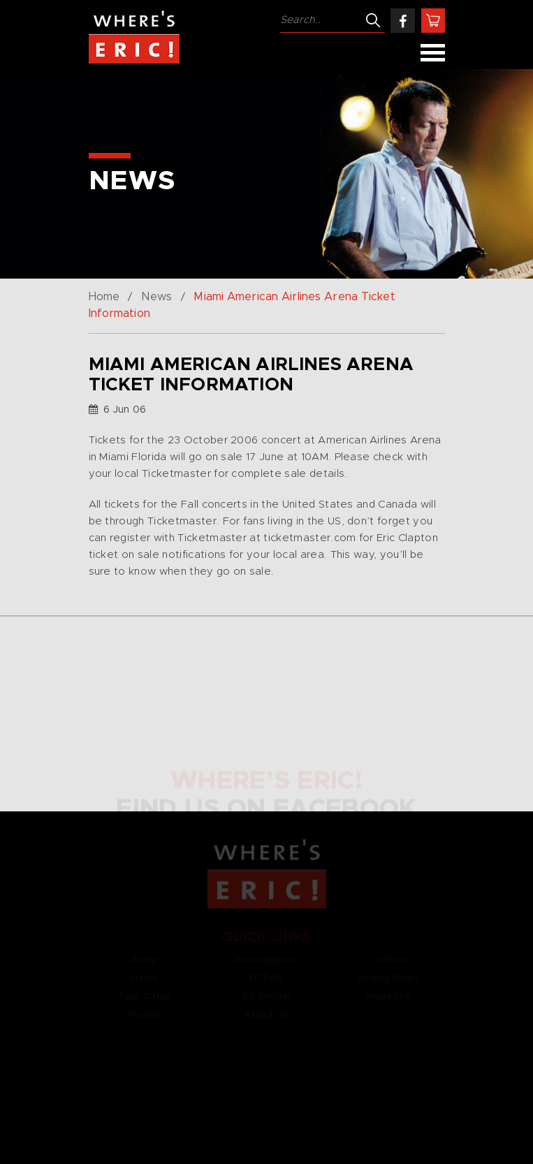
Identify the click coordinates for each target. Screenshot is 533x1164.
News (156, 296)
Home (104, 296)
